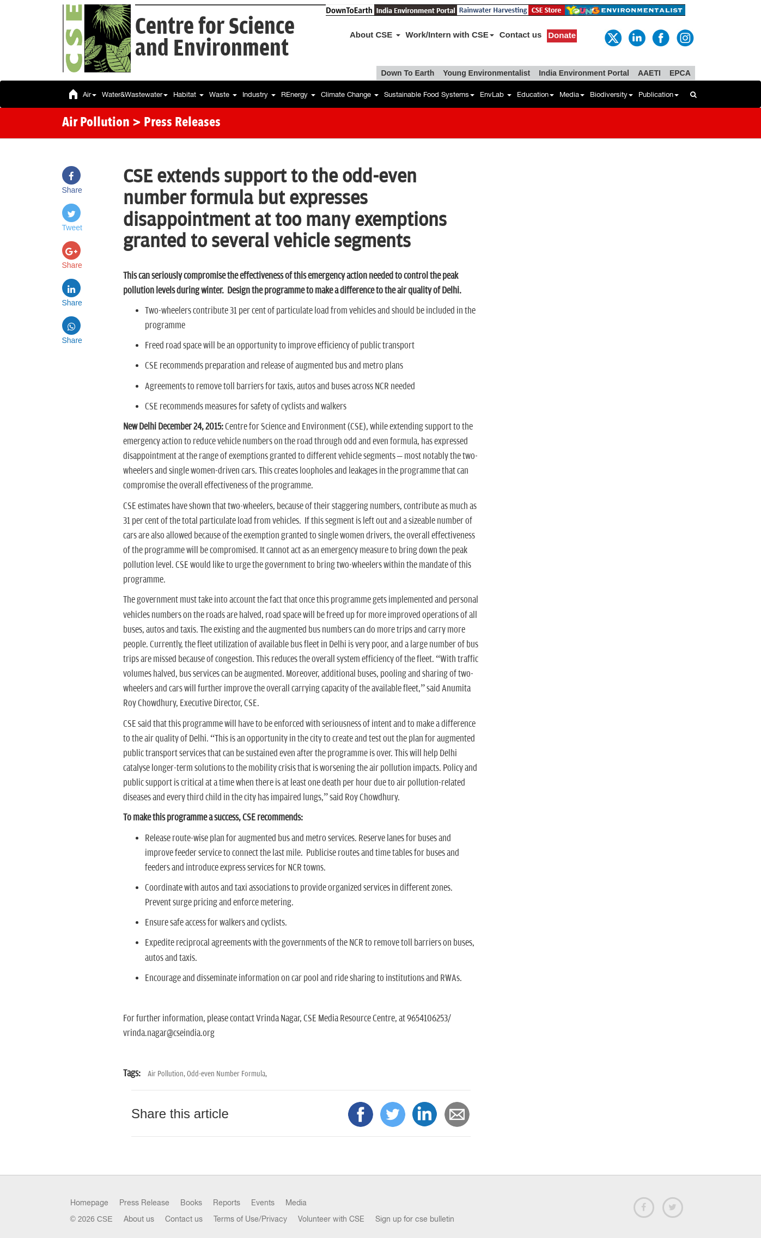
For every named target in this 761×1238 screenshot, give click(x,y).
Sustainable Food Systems (429, 94)
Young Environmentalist (486, 73)
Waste (223, 94)
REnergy (298, 94)
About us (139, 1219)
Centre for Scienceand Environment (215, 38)
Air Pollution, (167, 1073)
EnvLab (496, 94)
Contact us (521, 34)
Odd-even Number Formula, (227, 1073)
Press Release (144, 1202)
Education (535, 94)
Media (572, 94)
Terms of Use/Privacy (250, 1219)
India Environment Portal (584, 73)
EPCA (680, 73)
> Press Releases (176, 123)
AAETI (649, 73)
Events (263, 1202)
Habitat (188, 94)
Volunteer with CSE (331, 1219)
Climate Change (350, 94)
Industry (259, 94)
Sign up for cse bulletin (414, 1219)
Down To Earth (407, 73)
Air (89, 94)
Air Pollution (96, 123)
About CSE (375, 34)
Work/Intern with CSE (450, 34)
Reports (226, 1202)
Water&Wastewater (135, 94)
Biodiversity (611, 94)
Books (191, 1202)
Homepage (89, 1202)
